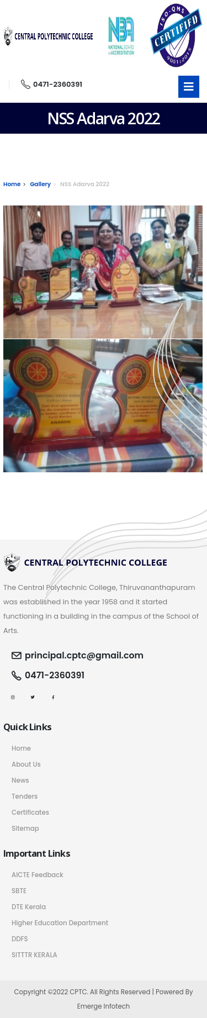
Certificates (30, 812)
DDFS (20, 939)
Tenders (25, 796)
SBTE (19, 891)
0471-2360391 (51, 84)
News (20, 780)
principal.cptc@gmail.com (84, 655)
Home (11, 184)
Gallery (40, 184)
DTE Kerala (29, 907)
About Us (26, 764)
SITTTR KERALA (34, 955)
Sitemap (25, 828)
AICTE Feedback (37, 875)
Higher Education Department (60, 923)
